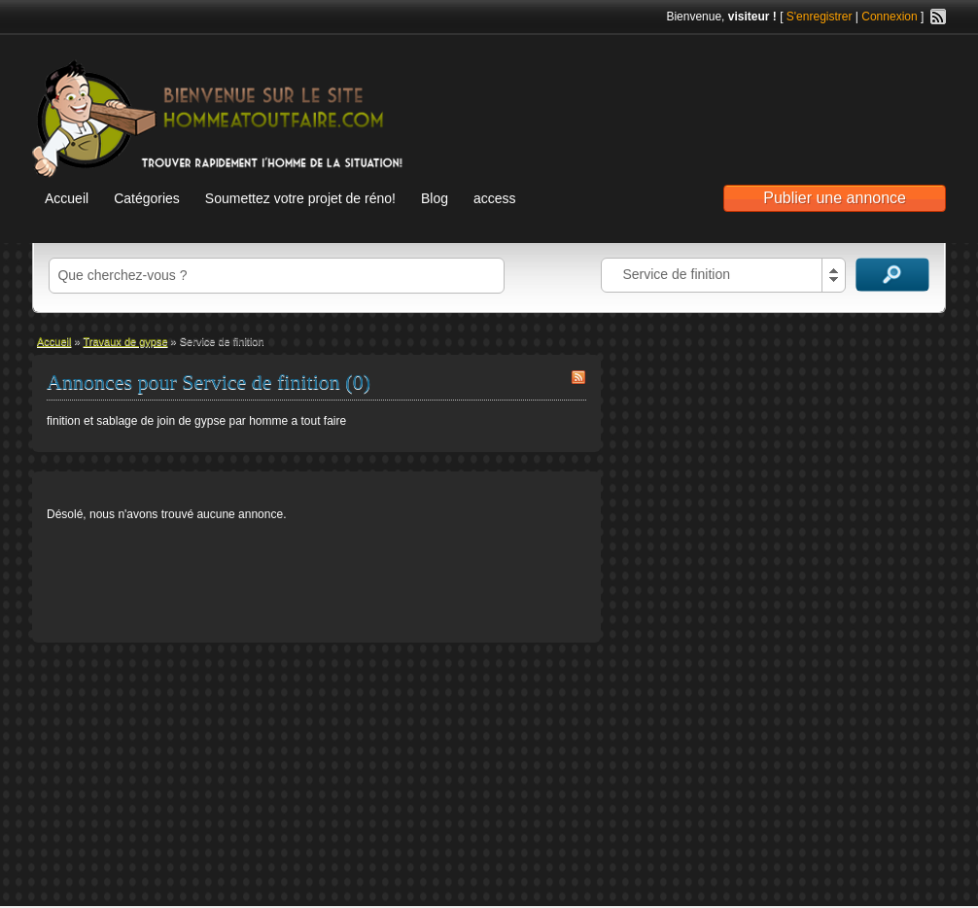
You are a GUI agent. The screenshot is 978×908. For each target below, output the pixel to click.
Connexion (889, 16)
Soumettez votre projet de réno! (300, 198)
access (494, 198)
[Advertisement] (718, 98)
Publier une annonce (834, 198)
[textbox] (277, 276)
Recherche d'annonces (892, 275)
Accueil (66, 198)
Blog (434, 198)
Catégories (147, 198)
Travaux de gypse (126, 341)
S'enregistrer (819, 16)
